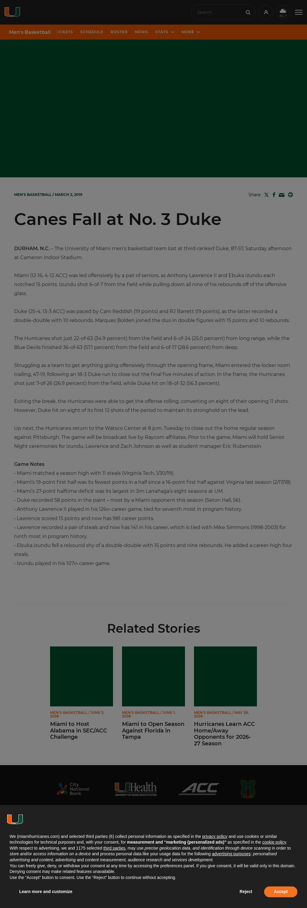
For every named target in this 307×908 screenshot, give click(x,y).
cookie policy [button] (274, 842)
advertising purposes (231, 853)
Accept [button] (281, 891)
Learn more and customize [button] (45, 891)
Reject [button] (246, 891)
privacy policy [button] (214, 836)
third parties (114, 848)
